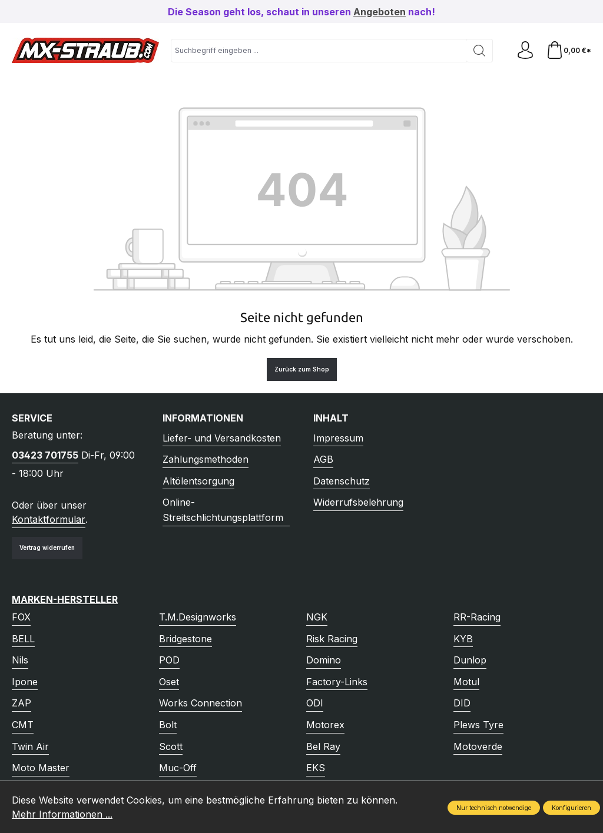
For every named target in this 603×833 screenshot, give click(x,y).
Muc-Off (178, 768)
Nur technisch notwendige (493, 807)
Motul (466, 682)
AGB (323, 459)
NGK (316, 617)
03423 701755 (45, 455)
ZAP (21, 703)
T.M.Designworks (197, 617)
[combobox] (319, 50)
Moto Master (40, 768)
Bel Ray (323, 746)
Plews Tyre (478, 725)
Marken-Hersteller (65, 599)
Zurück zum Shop (301, 369)
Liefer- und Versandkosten (222, 438)
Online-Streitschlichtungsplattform (223, 509)
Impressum (338, 438)
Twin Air (30, 746)
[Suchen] (479, 50)
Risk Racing (331, 639)
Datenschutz (341, 481)
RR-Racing (477, 617)
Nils (20, 660)
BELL (23, 639)
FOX (21, 617)
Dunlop (469, 660)
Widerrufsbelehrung (358, 502)
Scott (171, 746)
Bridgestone (185, 639)
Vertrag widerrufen (47, 547)
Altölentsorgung (198, 481)
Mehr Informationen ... (62, 814)
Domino (323, 660)
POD (169, 660)
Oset (169, 682)
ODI (314, 703)
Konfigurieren (571, 807)
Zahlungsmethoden (206, 459)
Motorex (325, 725)
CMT (23, 725)
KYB (463, 639)
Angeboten (379, 12)
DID (462, 703)
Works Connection (200, 703)
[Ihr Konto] (525, 50)
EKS (315, 768)
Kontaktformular (48, 519)
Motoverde (477, 746)
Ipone (25, 682)
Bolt (168, 725)
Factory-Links (336, 682)
